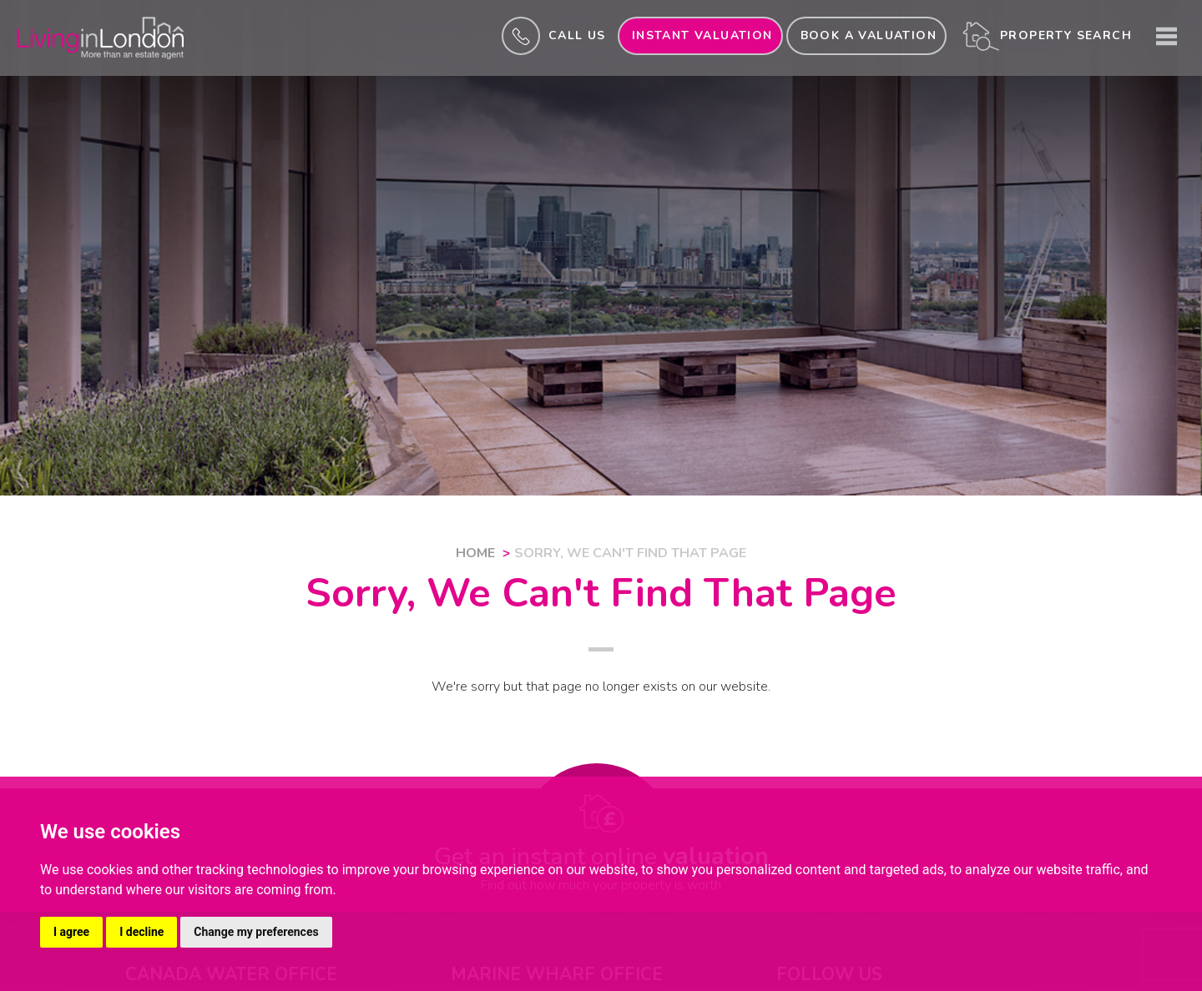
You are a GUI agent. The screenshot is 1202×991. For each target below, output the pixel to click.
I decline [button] (141, 931)
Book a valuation (868, 35)
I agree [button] (71, 931)
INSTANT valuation (702, 35)
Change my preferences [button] (256, 931)
